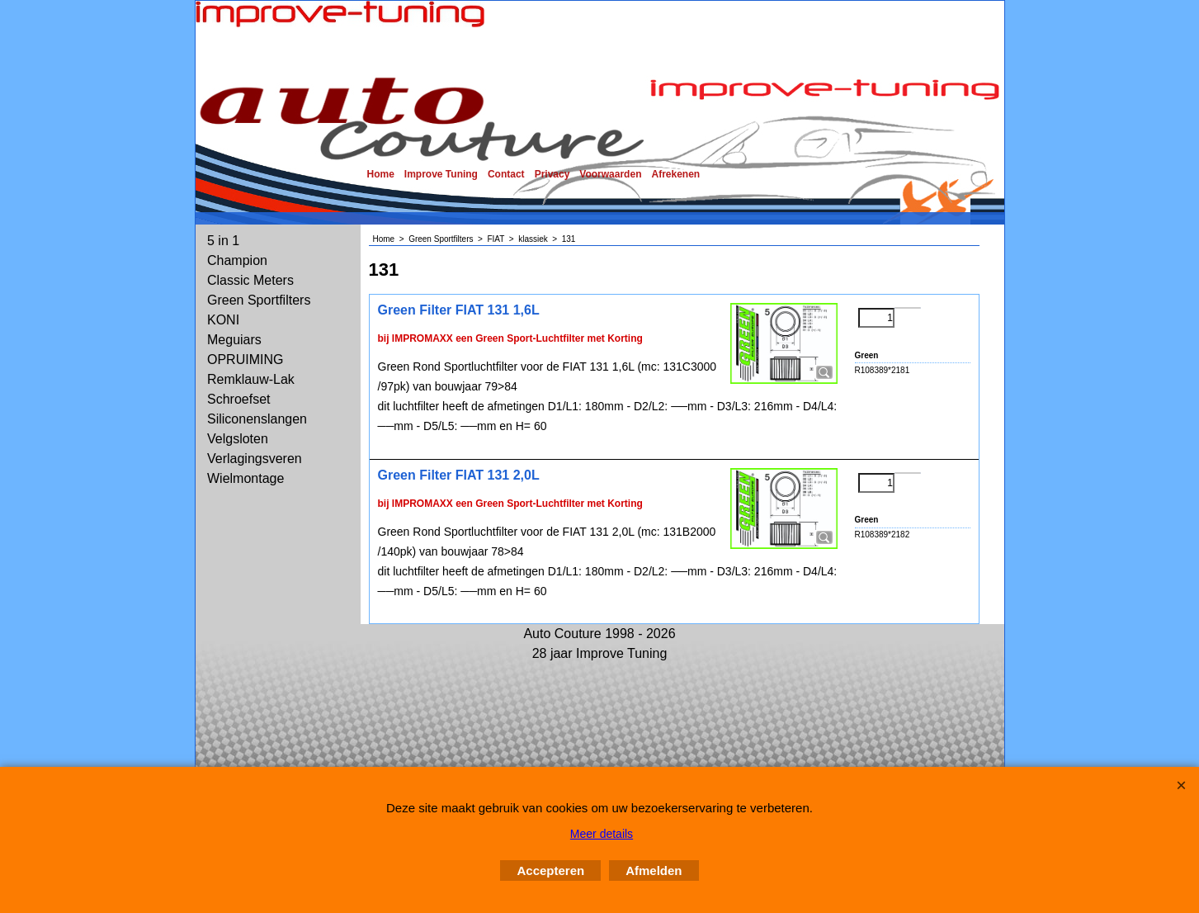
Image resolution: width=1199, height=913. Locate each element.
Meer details (601, 833)
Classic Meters (250, 280)
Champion (237, 260)
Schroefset (238, 399)
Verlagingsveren (254, 459)
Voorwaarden (610, 174)
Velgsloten (237, 439)
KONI (223, 320)
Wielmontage (245, 478)
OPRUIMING (245, 359)
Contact (506, 174)
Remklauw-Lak (251, 379)
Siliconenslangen (257, 419)
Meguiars (234, 340)
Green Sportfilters (258, 300)
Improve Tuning (441, 174)
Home (380, 174)
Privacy (552, 174)
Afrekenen (675, 174)
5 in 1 (223, 241)
